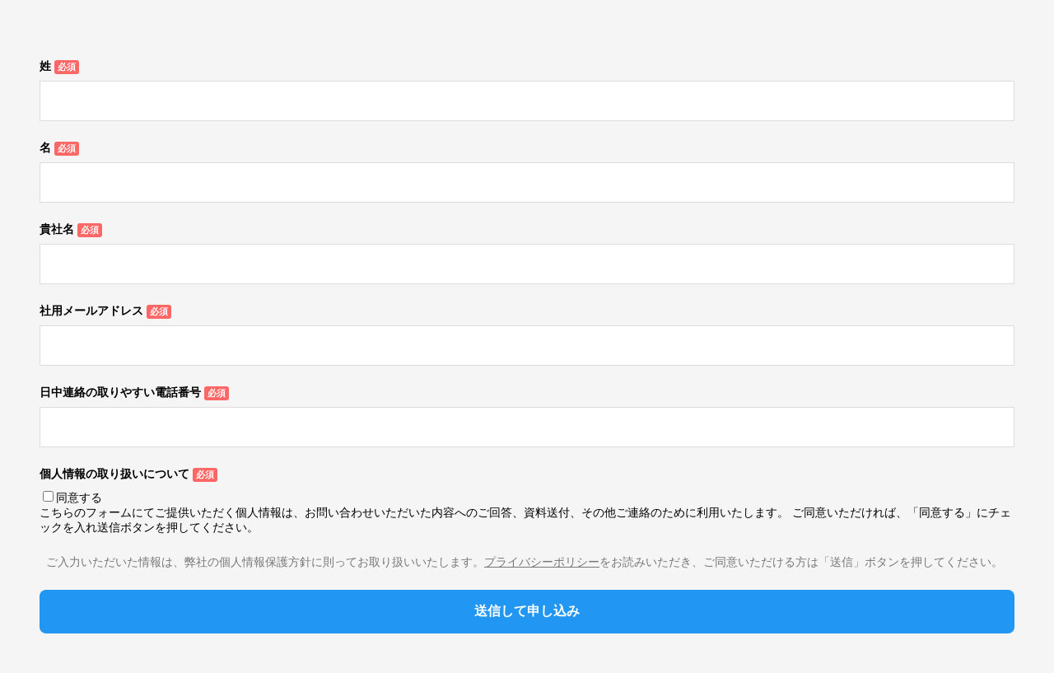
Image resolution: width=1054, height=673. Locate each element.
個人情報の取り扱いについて (114, 473)
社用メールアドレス (91, 310)
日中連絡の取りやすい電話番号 (120, 392)
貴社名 (57, 229)
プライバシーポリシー (541, 561)
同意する (79, 497)
